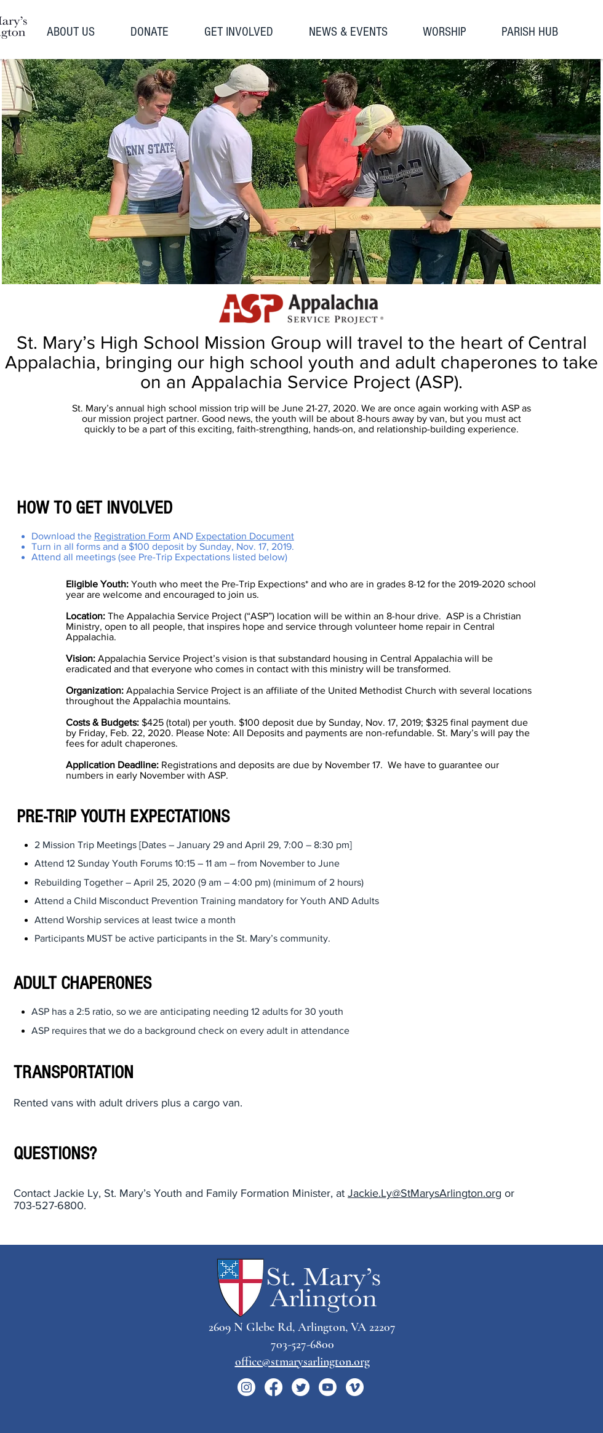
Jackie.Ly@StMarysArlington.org (424, 1193)
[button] (79, 32)
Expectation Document (245, 536)
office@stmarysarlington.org (302, 1361)
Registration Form (132, 536)
